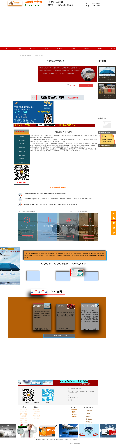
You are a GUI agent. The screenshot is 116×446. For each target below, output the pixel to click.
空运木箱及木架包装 (27, 225)
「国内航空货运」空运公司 (25, 55)
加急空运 (16, 122)
